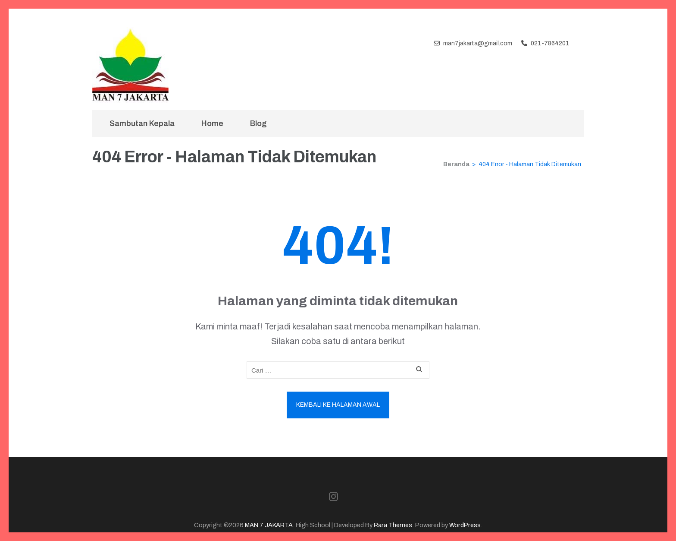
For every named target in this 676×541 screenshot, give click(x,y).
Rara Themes (393, 525)
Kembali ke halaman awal (338, 405)
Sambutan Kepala (142, 123)
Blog (258, 123)
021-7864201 (550, 43)
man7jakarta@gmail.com (477, 43)
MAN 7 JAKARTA (269, 525)
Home (212, 123)
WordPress (465, 525)
